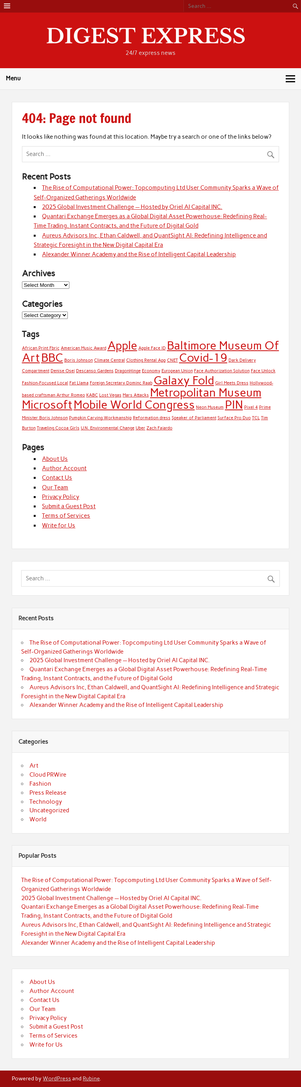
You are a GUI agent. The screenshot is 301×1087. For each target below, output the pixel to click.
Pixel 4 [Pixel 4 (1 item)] (251, 407)
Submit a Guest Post (69, 506)
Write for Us (58, 525)
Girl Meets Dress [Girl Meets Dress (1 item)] (231, 383)
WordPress (57, 1078)
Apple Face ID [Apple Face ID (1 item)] (152, 348)
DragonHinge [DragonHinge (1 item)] (128, 370)
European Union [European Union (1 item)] (177, 370)
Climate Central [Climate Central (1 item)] (109, 360)
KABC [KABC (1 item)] (92, 395)
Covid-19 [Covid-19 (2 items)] (203, 357)
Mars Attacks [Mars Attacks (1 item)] (136, 395)
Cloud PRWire (47, 774)
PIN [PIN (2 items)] (234, 404)
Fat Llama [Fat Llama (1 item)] (79, 383)
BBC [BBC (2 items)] (52, 357)
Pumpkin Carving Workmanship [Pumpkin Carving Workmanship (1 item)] (100, 417)
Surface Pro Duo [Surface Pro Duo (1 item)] (234, 417)
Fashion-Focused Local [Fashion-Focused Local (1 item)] (45, 383)
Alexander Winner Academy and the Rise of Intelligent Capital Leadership (139, 254)
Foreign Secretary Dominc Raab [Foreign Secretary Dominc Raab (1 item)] (121, 383)
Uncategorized (49, 810)
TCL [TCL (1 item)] (256, 417)
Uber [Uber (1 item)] (140, 428)
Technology (45, 801)
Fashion (40, 783)
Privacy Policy (60, 496)
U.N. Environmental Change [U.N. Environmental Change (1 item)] (107, 428)
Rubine (91, 1078)
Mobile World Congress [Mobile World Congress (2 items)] (134, 404)
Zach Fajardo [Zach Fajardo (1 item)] (159, 428)
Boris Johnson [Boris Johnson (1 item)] (78, 360)
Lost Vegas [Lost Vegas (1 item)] (110, 395)
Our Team (55, 487)
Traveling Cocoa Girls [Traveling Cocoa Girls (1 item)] (58, 428)
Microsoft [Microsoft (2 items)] (47, 404)
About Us (55, 458)
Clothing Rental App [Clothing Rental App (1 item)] (146, 360)
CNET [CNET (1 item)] (172, 360)
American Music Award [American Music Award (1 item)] (83, 348)
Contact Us (57, 477)
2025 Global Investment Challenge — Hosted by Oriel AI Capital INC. (132, 206)
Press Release (47, 792)
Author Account (64, 468)
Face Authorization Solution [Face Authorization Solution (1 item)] (222, 370)
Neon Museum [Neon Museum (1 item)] (210, 407)
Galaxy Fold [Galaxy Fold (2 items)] (184, 380)
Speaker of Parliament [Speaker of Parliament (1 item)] (194, 417)
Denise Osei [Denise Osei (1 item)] (63, 370)
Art (33, 765)
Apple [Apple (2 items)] (122, 345)
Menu (13, 78)
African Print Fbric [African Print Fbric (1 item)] (41, 348)
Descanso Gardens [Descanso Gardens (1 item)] (95, 370)
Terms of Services (66, 515)
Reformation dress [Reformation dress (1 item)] (151, 417)
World (37, 819)
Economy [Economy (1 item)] (151, 370)
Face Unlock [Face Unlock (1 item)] (263, 370)
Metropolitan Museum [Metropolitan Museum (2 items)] (205, 392)
